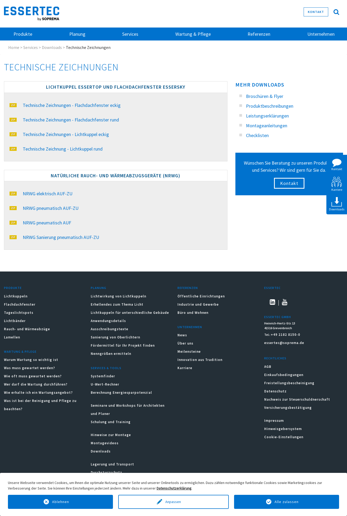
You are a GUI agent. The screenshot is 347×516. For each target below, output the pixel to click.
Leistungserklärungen (267, 116)
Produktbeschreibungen (269, 106)
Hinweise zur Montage (111, 435)
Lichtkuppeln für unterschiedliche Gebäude (130, 312)
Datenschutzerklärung (174, 488)
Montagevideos (104, 443)
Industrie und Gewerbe (198, 304)
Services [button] (130, 34)
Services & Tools (106, 368)
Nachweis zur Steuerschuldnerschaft (297, 399)
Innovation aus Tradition (199, 359)
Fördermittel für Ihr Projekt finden (123, 345)
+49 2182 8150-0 (285, 334)
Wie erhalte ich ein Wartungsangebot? (38, 392)
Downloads (52, 47)
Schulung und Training (111, 422)
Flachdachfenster (19, 304)
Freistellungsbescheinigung (289, 383)
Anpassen (173, 501)
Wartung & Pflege (20, 352)
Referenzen (187, 288)
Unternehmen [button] (321, 34)
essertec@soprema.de (284, 343)
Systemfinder (103, 376)
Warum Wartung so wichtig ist (31, 359)
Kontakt (316, 12)
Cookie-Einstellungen (283, 437)
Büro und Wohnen (192, 312)
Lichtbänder (15, 321)
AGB (267, 366)
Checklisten (257, 135)
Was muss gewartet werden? (29, 368)
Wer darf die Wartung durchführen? (35, 384)
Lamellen (12, 337)
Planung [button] (77, 34)
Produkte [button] (22, 34)
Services (30, 47)
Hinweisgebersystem (283, 429)
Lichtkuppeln (16, 296)
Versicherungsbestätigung (288, 407)
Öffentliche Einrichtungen (201, 296)
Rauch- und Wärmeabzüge (27, 329)
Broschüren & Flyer (264, 96)
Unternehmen (189, 327)
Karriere (184, 368)
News (182, 335)
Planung (98, 288)
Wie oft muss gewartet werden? (33, 376)
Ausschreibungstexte (109, 329)
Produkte (13, 288)
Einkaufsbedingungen (283, 375)
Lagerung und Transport (112, 464)
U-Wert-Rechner (105, 384)
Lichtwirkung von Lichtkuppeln (118, 296)
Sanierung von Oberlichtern (115, 337)
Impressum (274, 420)
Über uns (185, 343)
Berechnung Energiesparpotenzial (121, 392)
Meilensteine (189, 351)
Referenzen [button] (259, 34)
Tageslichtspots (18, 312)
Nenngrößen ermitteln (111, 353)
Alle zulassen (287, 501)
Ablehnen (60, 501)
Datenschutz (275, 391)
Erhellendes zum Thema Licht (117, 304)
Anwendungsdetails (108, 321)
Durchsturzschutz (106, 472)
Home (13, 47)
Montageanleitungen (266, 126)
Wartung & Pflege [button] (193, 34)
